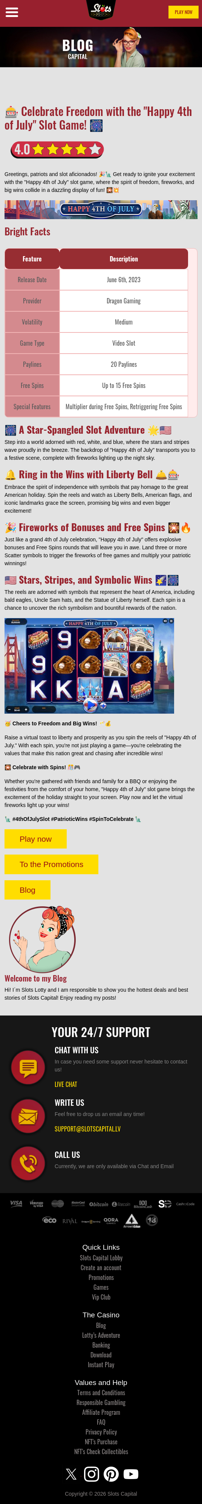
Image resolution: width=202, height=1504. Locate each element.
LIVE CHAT (66, 1084)
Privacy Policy (101, 1431)
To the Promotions (51, 864)
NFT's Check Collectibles (101, 1451)
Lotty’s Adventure (101, 1335)
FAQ (101, 1422)
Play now (36, 839)
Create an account (101, 1267)
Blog (27, 890)
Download (101, 1354)
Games (101, 1287)
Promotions (101, 1277)
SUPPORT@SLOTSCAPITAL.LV (88, 1128)
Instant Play (101, 1364)
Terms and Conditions (101, 1392)
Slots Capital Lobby (101, 1257)
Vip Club (101, 1297)
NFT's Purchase (101, 1441)
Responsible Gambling (101, 1402)
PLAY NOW (184, 12)
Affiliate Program (101, 1412)
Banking (101, 1344)
